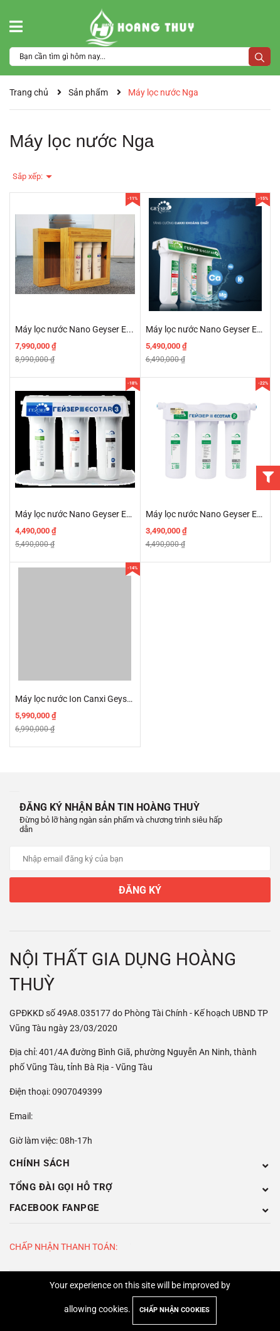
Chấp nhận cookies (174, 1310)
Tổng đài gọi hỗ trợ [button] (140, 1187)
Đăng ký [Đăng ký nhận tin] (140, 890)
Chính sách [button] (140, 1163)
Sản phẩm (88, 92)
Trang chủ (28, 92)
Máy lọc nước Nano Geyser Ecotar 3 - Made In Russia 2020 (128, 514)
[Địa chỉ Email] (140, 858)
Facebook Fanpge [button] (140, 1207)
